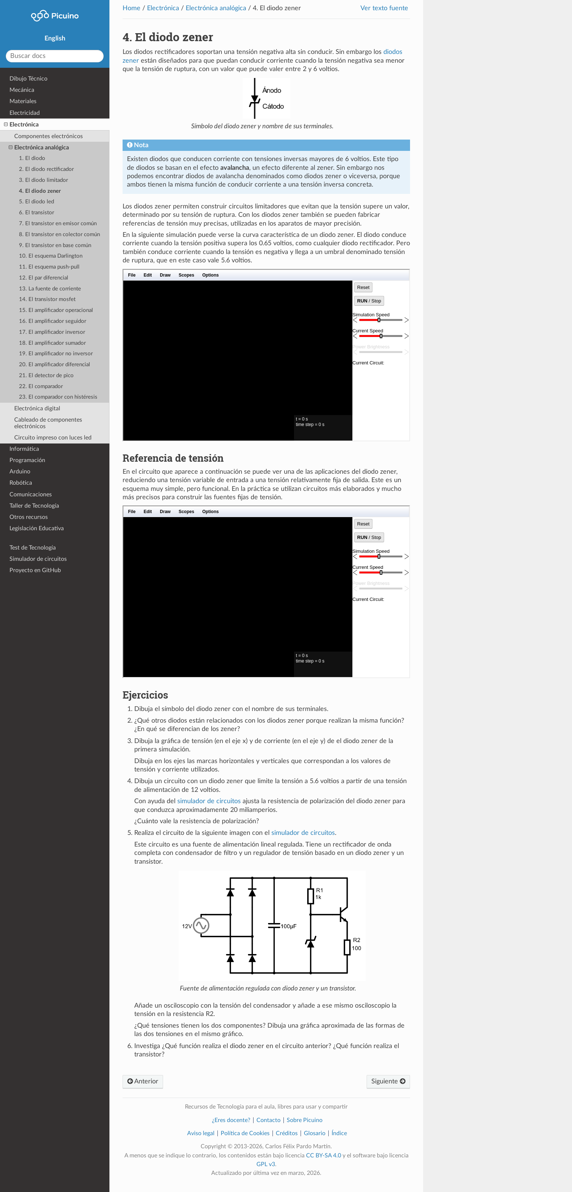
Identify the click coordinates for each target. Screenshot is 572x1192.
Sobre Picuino (304, 1120)
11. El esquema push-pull (49, 267)
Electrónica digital (37, 408)
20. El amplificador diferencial (54, 364)
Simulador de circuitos (38, 559)
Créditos (287, 1133)
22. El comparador (41, 386)
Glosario (314, 1133)
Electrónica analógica (216, 8)
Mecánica (21, 90)
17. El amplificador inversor (52, 332)
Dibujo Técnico (28, 79)
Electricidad (24, 113)
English (55, 38)
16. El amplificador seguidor (52, 321)
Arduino (19, 471)
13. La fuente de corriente (50, 289)
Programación (27, 460)
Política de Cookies (245, 1133)
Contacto (268, 1120)
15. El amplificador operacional (56, 310)
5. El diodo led (36, 201)
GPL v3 (265, 1164)
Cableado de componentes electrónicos (48, 423)
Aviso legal (200, 1133)
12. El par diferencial (43, 278)
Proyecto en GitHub (35, 570)
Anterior (142, 1081)
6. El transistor (36, 212)
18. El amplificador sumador (52, 343)
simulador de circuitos (209, 801)
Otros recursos (28, 517)
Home (131, 8)
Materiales (22, 101)
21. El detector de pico (46, 375)
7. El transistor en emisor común (58, 223)
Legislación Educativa (36, 528)
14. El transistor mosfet (47, 299)
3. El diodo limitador (43, 180)
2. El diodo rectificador (46, 169)
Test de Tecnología (32, 548)
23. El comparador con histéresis (58, 397)
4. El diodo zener (40, 191)
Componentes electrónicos (48, 136)
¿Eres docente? (231, 1120)
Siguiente (388, 1081)
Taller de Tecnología (34, 506)
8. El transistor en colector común (59, 234)
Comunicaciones (30, 494)
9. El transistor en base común (55, 245)
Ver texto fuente (384, 8)
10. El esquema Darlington (50, 256)
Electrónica (163, 8)
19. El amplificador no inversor (56, 353)
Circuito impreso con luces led (53, 438)
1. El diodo (32, 158)
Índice (339, 1133)
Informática (24, 449)
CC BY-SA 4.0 (323, 1155)
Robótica (20, 483)
